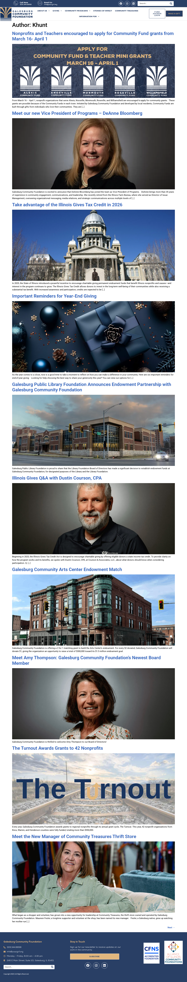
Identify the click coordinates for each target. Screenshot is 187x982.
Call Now (24, 2)
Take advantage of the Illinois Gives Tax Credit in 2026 (67, 204)
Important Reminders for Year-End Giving (54, 296)
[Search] (171, 3)
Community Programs (77, 11)
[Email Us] (40, 3)
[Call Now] (15, 3)
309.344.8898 (26, 4)
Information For (89, 16)
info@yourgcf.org (50, 4)
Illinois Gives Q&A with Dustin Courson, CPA (57, 478)
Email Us (48, 2)
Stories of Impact (102, 11)
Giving (57, 11)
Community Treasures (126, 11)
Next (171, 927)
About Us (43, 11)
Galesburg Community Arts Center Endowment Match (67, 569)
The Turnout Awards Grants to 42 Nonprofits (58, 748)
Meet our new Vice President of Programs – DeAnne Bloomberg (78, 113)
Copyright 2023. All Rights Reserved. (16, 974)
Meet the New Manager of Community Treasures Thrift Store (74, 836)
